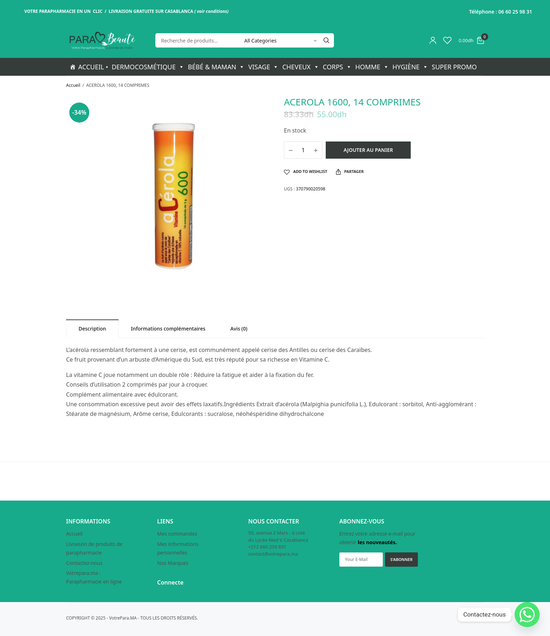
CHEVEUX (300, 67)
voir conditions (212, 11)
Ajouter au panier (368, 149)
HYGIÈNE (410, 67)
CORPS (337, 67)
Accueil (73, 85)
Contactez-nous (84, 563)
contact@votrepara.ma (273, 554)
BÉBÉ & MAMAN (216, 67)
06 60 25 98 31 (515, 11)
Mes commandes (177, 533)
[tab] (92, 328)
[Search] (326, 40)
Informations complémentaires (168, 328)
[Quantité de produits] (303, 150)
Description (92, 328)
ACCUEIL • (93, 67)
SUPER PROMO (454, 67)
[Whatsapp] (527, 614)
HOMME (372, 67)
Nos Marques (172, 563)
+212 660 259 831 (267, 546)
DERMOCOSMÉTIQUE (148, 67)
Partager (350, 171)
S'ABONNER (401, 559)
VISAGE (263, 67)
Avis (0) (239, 328)
